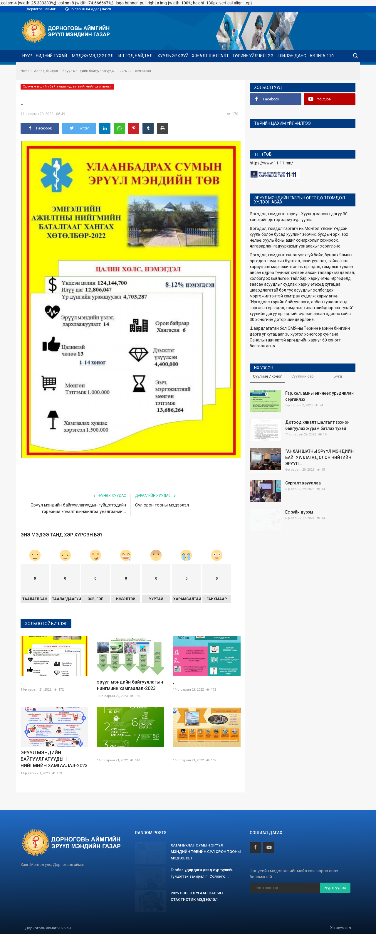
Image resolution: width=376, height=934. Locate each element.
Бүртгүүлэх (335, 887)
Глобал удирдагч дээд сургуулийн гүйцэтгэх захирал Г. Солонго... (202, 873)
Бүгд (338, 376)
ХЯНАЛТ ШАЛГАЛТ (210, 55)
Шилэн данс (292, 55)
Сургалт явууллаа (303, 483)
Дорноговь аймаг (41, 9)
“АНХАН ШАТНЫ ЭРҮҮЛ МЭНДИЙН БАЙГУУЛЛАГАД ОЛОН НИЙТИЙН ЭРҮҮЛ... (319, 457)
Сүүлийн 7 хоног (267, 376)
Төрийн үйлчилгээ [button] (253, 55)
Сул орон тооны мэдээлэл (162, 505)
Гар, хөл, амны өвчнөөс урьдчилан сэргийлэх (319, 396)
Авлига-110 (322, 55)
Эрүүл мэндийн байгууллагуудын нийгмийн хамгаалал (106, 71)
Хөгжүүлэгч (340, 927)
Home (25, 71)
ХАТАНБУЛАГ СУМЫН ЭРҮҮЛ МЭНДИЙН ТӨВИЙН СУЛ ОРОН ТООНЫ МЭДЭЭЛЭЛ (206, 851)
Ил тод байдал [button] (135, 55)
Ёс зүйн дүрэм (299, 512)
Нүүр (27, 55)
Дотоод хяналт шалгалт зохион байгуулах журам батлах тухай (317, 425)
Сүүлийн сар (302, 376)
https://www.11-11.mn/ (271, 163)
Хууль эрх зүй (172, 55)
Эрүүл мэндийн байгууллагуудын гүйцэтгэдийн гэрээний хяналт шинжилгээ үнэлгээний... (78, 508)
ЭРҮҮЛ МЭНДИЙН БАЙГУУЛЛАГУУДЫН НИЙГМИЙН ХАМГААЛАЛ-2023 (54, 759)
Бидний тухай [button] (52, 55)
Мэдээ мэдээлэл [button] (93, 55)
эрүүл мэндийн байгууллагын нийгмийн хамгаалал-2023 (130, 685)
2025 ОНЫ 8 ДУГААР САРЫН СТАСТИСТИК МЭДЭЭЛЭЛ (197, 896)
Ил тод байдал (46, 71)
